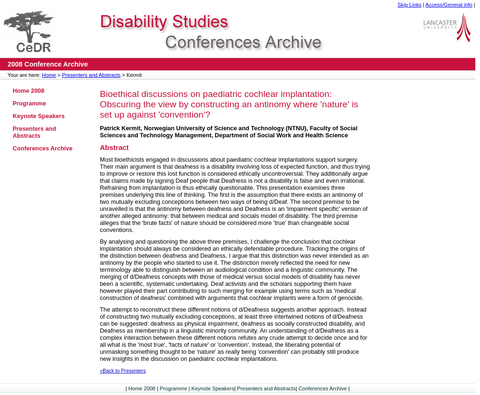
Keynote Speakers (39, 115)
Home (49, 75)
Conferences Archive (43, 148)
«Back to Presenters (123, 370)
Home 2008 (29, 90)
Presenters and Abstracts (91, 75)
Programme (29, 103)
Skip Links (409, 4)
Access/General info (449, 4)
